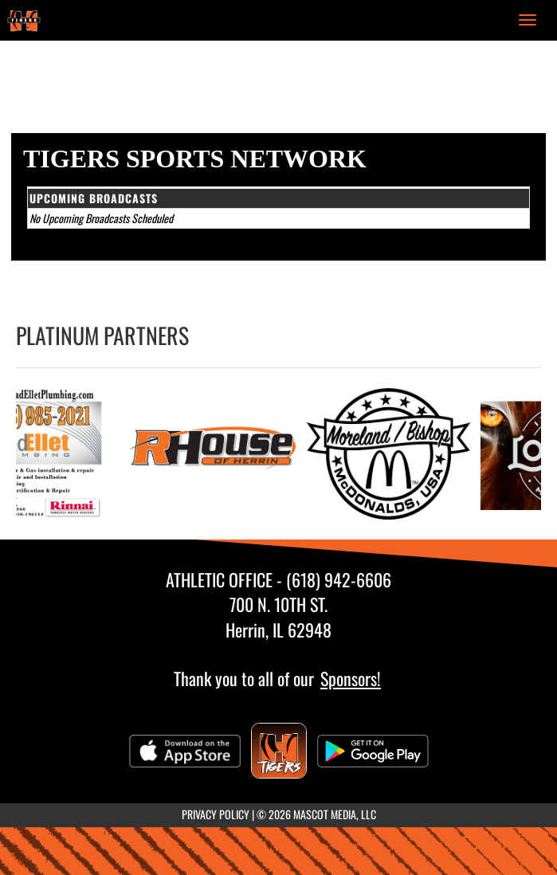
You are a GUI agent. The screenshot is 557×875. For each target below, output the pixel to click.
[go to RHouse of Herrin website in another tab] (217, 454)
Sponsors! (350, 678)
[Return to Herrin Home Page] (24, 20)
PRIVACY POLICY (215, 814)
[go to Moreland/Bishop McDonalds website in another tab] (393, 454)
